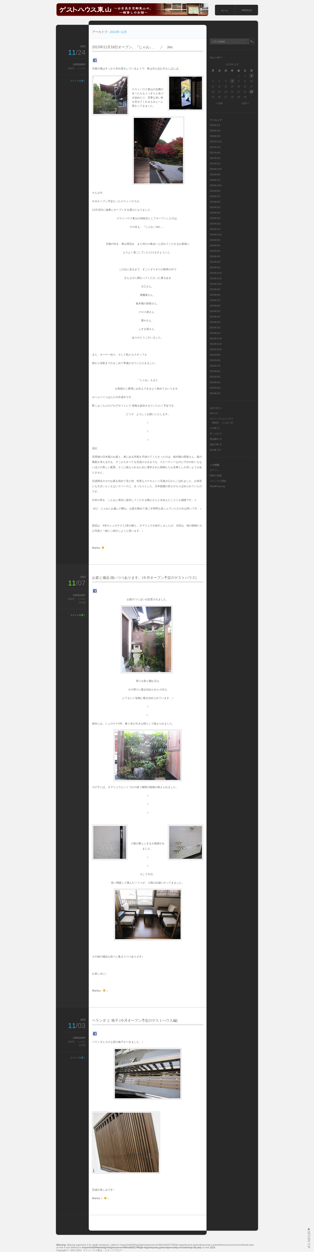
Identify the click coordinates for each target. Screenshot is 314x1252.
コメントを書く (77, 80)
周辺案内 (214, 439)
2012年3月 (215, 388)
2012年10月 (216, 349)
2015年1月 (215, 229)
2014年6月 (215, 245)
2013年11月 (216, 278)
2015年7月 (215, 196)
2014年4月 (215, 256)
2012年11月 (216, 344)
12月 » (245, 103)
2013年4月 (215, 317)
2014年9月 (215, 240)
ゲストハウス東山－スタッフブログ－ (103, 1250)
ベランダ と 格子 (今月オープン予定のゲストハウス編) (134, 1020)
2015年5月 (215, 207)
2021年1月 (215, 125)
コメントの (218, 481)
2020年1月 (215, 130)
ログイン (214, 470)
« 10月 (219, 103)
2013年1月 (215, 333)
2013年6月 (215, 306)
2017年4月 (215, 153)
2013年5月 (215, 311)
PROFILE (247, 10)
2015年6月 (215, 202)
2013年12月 (216, 273)
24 (251, 91)
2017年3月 (215, 158)
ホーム (224, 10)
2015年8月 (215, 191)
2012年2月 (215, 393)
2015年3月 (215, 218)
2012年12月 (216, 338)
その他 (213, 428)
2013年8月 (215, 295)
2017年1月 (215, 163)
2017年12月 (216, 141)
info (211, 413)
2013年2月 (215, 327)
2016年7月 (215, 180)
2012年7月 (215, 366)
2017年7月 (215, 147)
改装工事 (214, 444)
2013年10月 (216, 284)
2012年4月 (215, 382)
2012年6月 (215, 371)
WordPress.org (217, 486)
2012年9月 (215, 355)
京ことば (214, 433)
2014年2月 (215, 267)
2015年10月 (216, 185)
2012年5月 (215, 377)
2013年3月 (215, 322)
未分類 (82, 602)
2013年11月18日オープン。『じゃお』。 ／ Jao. (132, 47)
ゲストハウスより (218, 418)
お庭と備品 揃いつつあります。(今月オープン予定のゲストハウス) (144, 577)
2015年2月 (215, 223)
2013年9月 (215, 289)
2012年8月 (215, 360)
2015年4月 (215, 213)
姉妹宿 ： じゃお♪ (76, 68)
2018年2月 (215, 136)
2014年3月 (215, 262)
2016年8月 (215, 174)
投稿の (216, 475)
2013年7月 (215, 300)
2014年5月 (215, 251)
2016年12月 (216, 169)
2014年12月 (216, 234)
